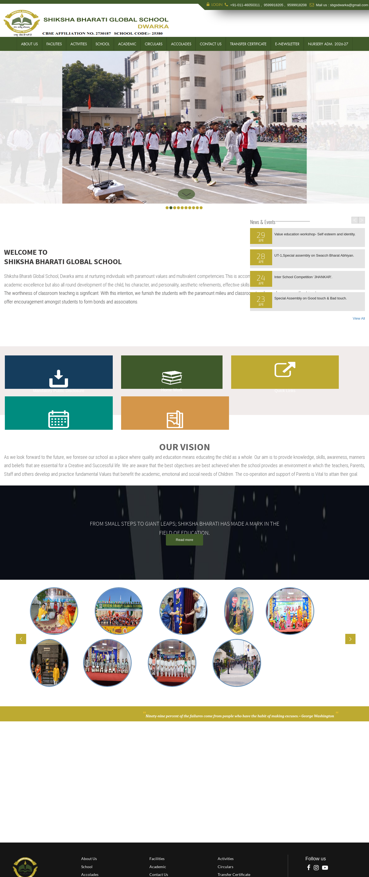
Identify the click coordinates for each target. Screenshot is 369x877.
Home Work (109, 371)
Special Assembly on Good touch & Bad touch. (310, 297)
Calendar (255, 372)
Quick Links (180, 381)
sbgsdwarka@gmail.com (349, 5)
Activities (78, 43)
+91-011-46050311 (245, 5)
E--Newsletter (287, 43)
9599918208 (297, 5)
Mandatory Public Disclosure (38, 372)
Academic (127, 43)
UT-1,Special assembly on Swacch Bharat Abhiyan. (314, 255)
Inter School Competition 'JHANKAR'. (303, 276)
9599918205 (273, 5)
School (102, 43)
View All (359, 318)
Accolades (181, 43)
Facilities (54, 43)
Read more (184, 521)
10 (201, 206)
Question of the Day (330, 372)
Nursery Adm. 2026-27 (328, 43)
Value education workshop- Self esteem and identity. (315, 233)
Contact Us (210, 43)
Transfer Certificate (248, 43)
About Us (29, 43)
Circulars (153, 43)
